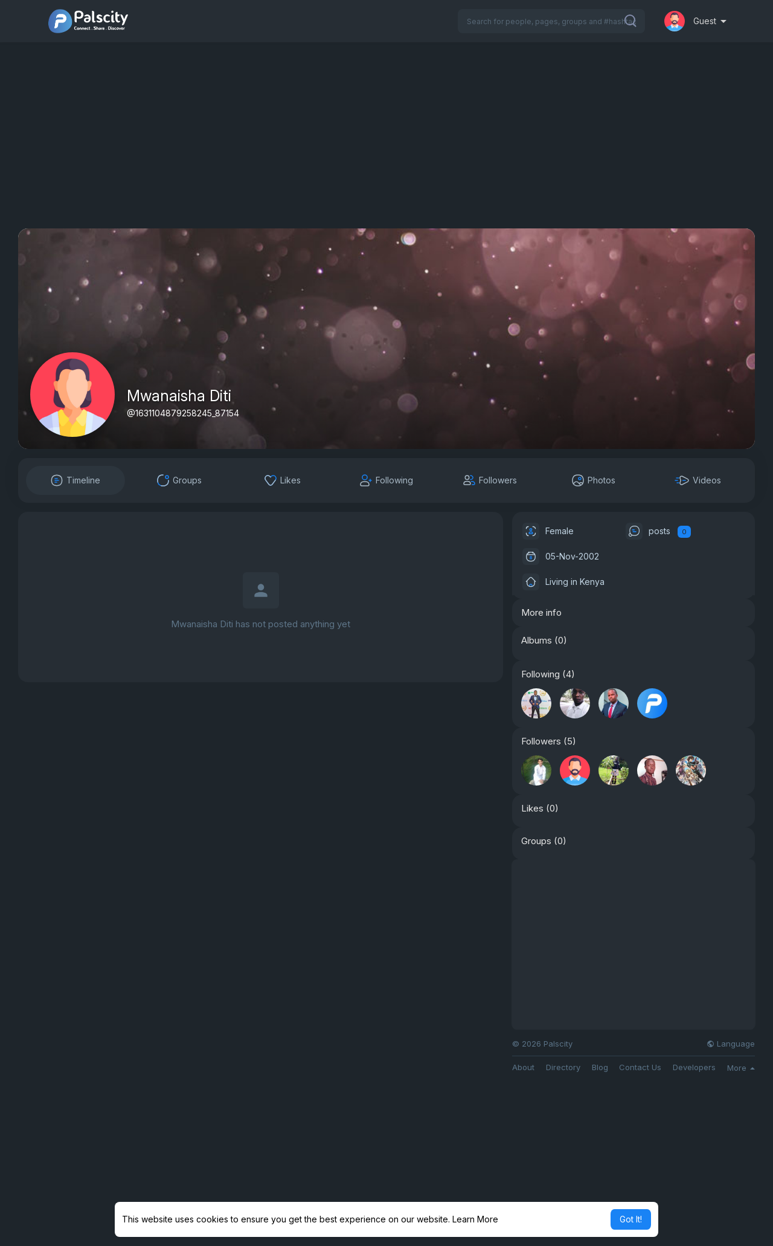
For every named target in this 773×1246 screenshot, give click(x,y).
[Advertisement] (386, 143)
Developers (694, 1067)
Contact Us (640, 1067)
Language (731, 1044)
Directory (563, 1067)
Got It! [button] (631, 1219)
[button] (551, 21)
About (523, 1067)
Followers (541, 741)
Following (540, 674)
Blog (600, 1067)
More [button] (741, 1068)
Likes (532, 808)
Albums (536, 640)
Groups (536, 841)
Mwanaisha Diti (179, 396)
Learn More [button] (475, 1219)
